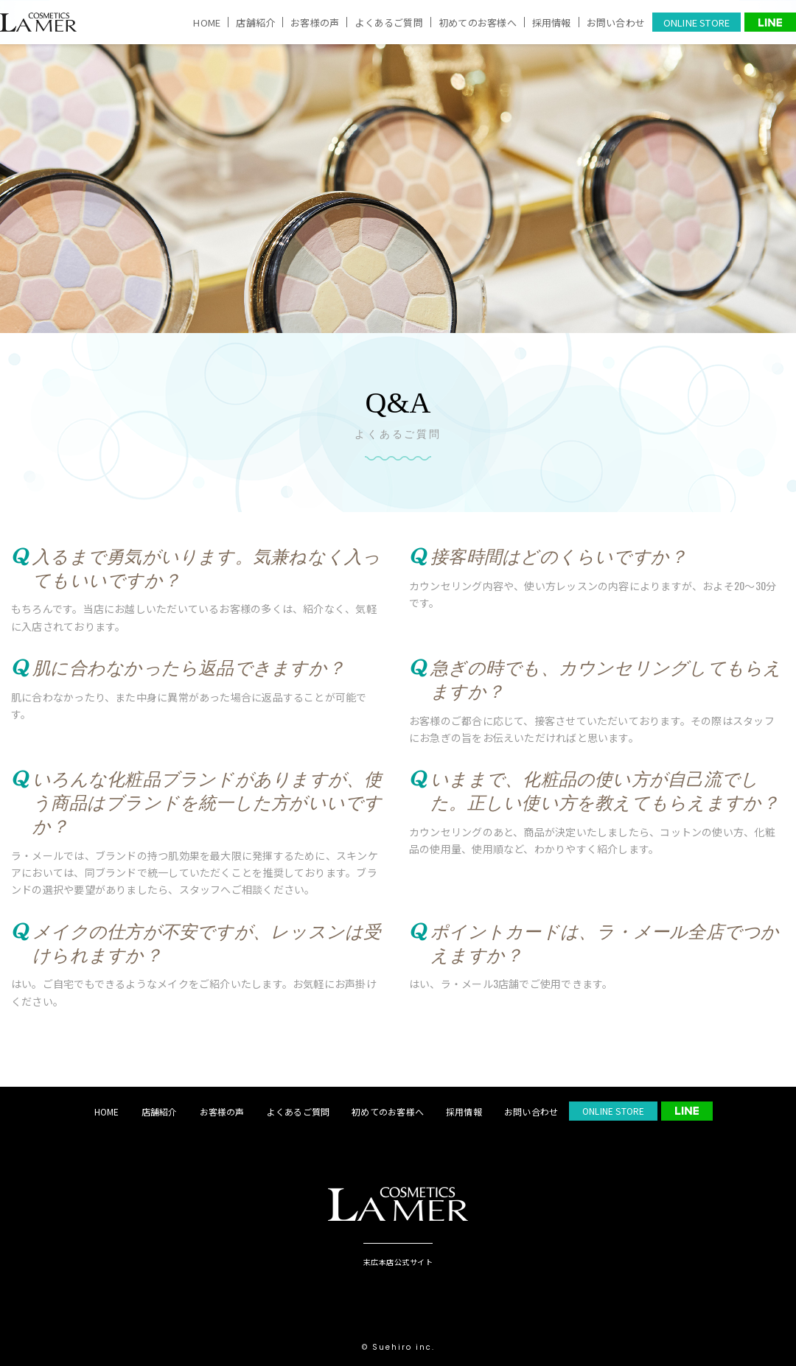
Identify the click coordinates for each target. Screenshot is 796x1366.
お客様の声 (314, 22)
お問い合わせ (616, 22)
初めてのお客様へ (478, 22)
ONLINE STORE (696, 22)
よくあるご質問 (389, 22)
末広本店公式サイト (398, 1261)
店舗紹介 (255, 22)
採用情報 (551, 22)
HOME (206, 22)
